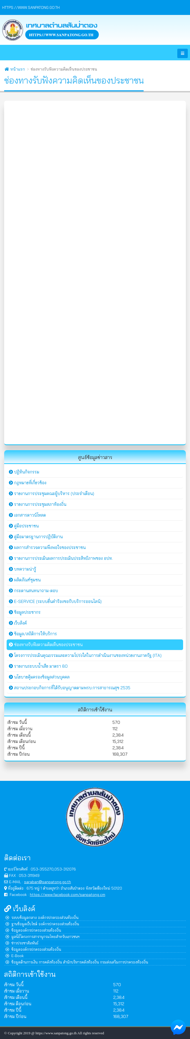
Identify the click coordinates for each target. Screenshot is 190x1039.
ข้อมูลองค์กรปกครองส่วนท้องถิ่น (33, 930)
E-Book (15, 955)
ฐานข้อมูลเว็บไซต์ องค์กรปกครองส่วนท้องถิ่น (42, 923)
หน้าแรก (15, 69)
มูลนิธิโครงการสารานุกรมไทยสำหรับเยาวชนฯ (43, 936)
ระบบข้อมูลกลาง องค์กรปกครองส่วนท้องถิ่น (42, 917)
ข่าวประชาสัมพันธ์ (22, 942)
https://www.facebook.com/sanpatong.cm (67, 894)
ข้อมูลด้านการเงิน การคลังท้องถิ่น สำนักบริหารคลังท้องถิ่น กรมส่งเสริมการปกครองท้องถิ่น (77, 962)
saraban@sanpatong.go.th (47, 881)
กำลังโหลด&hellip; (95, 271)
